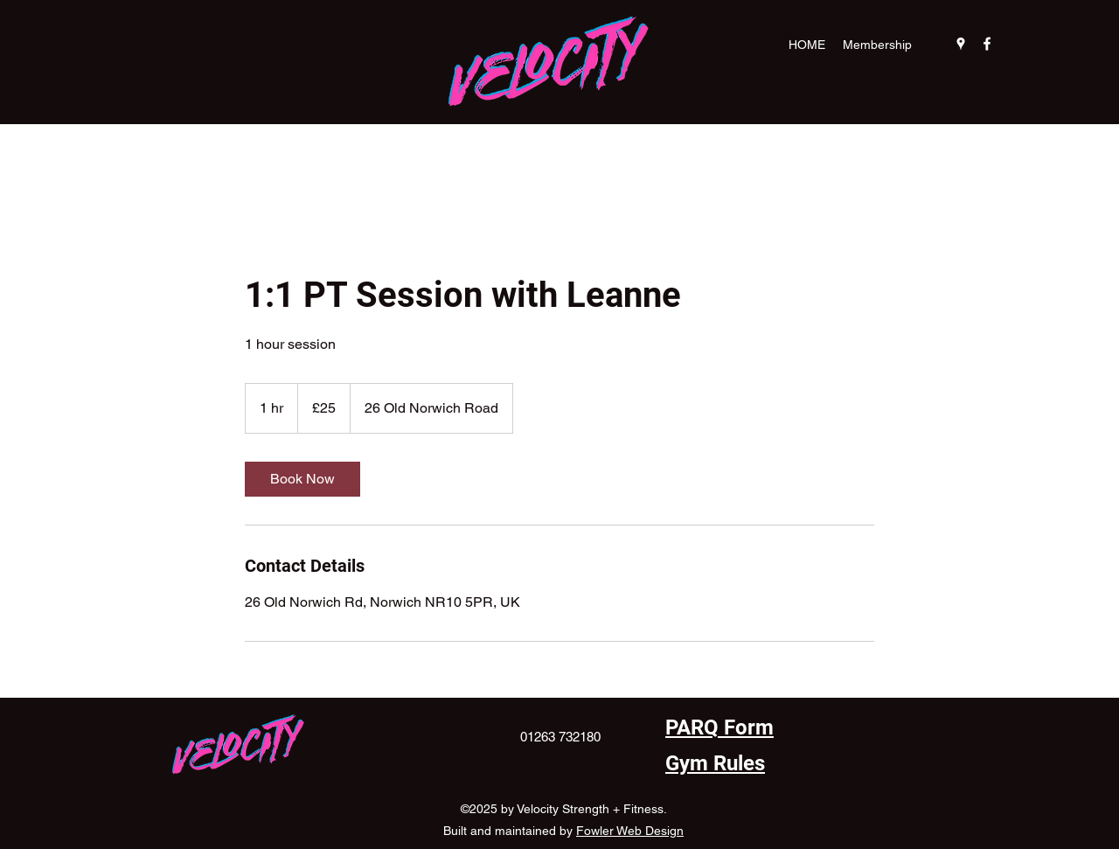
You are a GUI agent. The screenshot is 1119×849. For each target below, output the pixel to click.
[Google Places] (961, 43)
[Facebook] (987, 43)
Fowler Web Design (630, 831)
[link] (302, 479)
